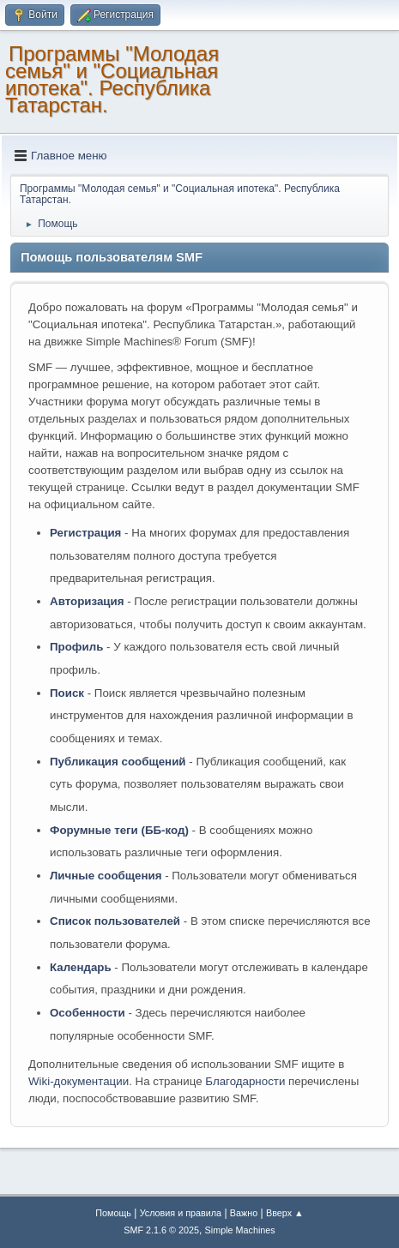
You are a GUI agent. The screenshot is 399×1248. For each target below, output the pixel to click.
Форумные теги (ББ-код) (119, 830)
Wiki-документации (78, 1081)
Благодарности (245, 1081)
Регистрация (85, 532)
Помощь (113, 1213)
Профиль (76, 646)
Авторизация (87, 601)
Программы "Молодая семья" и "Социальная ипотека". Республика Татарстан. (112, 79)
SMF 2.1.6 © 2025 (161, 1230)
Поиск (67, 693)
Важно (243, 1213)
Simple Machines (240, 1230)
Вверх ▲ (285, 1213)
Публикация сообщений (118, 761)
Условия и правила (180, 1213)
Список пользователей (115, 921)
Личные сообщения (105, 875)
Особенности (87, 1012)
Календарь (81, 967)
